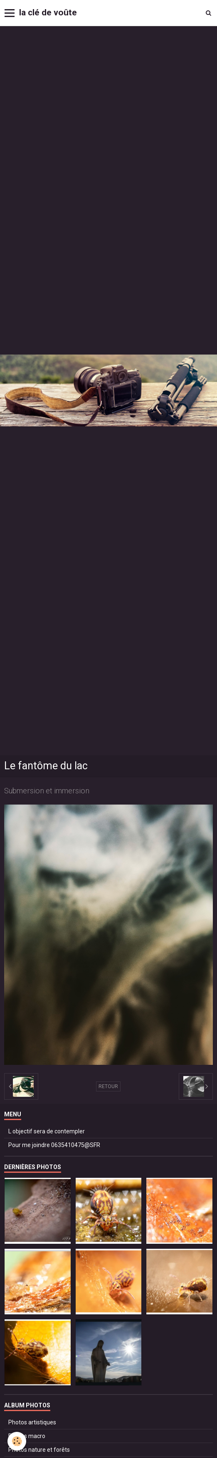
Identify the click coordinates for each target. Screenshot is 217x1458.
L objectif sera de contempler (46, 1131)
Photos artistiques (32, 1422)
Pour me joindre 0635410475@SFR (54, 1145)
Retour (108, 1086)
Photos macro (26, 1436)
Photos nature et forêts (39, 1449)
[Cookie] (16, 1441)
